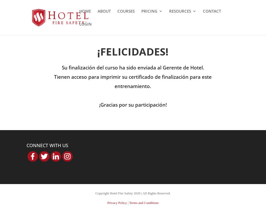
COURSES (126, 11)
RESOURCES (180, 11)
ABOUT (104, 11)
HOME (85, 11)
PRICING (149, 11)
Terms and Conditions (144, 203)
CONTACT (212, 11)
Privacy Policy (117, 203)
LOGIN (85, 24)
